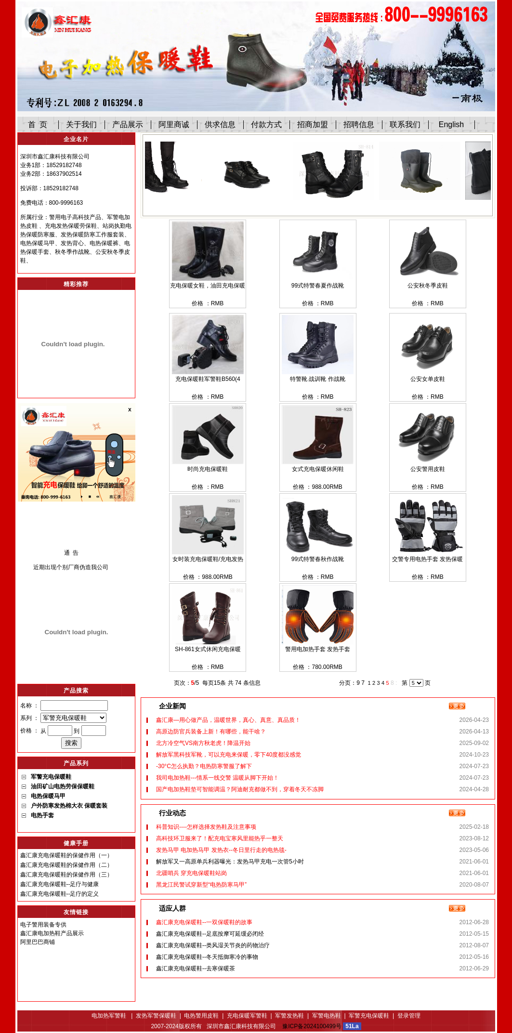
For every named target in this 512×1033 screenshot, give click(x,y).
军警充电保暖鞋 (369, 1015)
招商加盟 (312, 124)
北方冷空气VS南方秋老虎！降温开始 (203, 743)
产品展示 (127, 124)
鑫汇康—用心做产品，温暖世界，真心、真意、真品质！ (228, 720)
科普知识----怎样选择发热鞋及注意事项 (206, 827)
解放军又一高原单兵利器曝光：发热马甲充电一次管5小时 (230, 861)
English (451, 124)
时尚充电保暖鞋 (207, 469)
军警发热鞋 (289, 1015)
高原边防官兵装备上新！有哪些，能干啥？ (211, 731)
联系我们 (405, 124)
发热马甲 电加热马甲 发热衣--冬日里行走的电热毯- (221, 850)
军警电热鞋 (326, 1015)
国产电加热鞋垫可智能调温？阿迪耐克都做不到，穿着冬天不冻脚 (240, 789)
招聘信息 (358, 124)
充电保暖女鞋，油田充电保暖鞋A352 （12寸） (207, 286)
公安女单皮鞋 (427, 379)
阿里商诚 (173, 124)
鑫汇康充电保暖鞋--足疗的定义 (59, 893)
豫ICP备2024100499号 (311, 1026)
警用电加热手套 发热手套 (317, 649)
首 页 (38, 124)
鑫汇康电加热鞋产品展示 (52, 933)
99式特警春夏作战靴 (317, 285)
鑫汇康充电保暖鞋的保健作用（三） (66, 874)
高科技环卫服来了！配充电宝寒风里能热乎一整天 (219, 838)
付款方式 (266, 124)
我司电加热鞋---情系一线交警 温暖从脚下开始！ (217, 777)
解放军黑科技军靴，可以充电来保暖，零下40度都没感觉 (228, 754)
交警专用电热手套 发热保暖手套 (427, 560)
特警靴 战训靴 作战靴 (317, 379)
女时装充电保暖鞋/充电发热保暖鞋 (207, 560)
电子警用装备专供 (43, 924)
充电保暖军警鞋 (247, 1015)
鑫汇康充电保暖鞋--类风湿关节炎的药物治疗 (213, 945)
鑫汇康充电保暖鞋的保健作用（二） (66, 865)
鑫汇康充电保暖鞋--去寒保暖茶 (195, 968)
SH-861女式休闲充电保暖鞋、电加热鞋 (208, 650)
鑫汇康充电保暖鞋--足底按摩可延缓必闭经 (210, 933)
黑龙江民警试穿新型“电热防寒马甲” (201, 884)
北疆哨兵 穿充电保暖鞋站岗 (191, 873)
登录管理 (408, 1015)
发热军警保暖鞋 (156, 1015)
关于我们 (81, 124)
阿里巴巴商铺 (37, 942)
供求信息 (220, 124)
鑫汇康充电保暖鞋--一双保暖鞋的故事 (204, 922)
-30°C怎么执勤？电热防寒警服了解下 (204, 766)
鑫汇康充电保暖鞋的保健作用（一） (66, 855)
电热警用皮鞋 (201, 1015)
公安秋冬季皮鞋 (427, 285)
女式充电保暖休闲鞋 (318, 469)
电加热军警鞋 (110, 1015)
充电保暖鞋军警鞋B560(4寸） (207, 380)
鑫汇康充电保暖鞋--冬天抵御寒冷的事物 (207, 957)
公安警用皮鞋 (427, 469)
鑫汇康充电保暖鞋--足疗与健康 (59, 884)
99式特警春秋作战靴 (317, 559)
